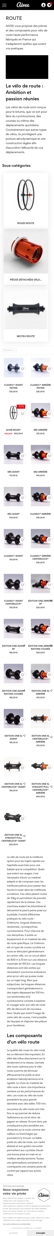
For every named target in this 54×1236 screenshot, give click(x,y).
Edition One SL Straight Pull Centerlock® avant (13, 838)
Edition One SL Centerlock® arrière (40, 739)
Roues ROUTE (25, 223)
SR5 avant (13, 472)
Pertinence (9, 350)
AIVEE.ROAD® (13, 430)
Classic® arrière (40, 514)
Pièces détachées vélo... (26, 280)
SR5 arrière (40, 430)
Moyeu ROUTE (26, 336)
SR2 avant (13, 514)
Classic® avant (13, 556)
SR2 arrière (40, 472)
